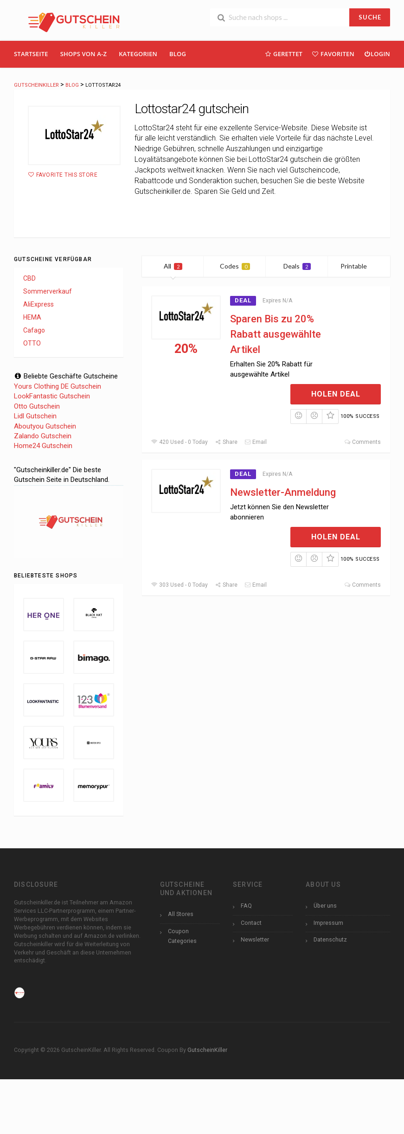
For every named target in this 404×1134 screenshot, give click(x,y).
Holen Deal (335, 394)
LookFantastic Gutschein (52, 396)
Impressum (328, 922)
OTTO (32, 343)
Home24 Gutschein (43, 446)
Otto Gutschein (37, 406)
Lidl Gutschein (35, 416)
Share (226, 442)
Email (255, 442)
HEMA (32, 317)
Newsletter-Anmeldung (283, 492)
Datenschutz (330, 939)
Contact (251, 922)
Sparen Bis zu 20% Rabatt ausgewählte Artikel (275, 334)
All (173, 266)
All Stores (180, 913)
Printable (359, 266)
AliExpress (38, 304)
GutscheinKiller (207, 1049)
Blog (177, 54)
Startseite (31, 54)
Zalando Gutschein (42, 436)
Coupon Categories (182, 936)
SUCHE (370, 17)
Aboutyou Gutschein (45, 426)
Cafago (34, 330)
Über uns (325, 905)
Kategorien (138, 54)
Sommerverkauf (47, 291)
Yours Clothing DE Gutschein (57, 386)
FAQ (246, 905)
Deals (297, 266)
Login (377, 53)
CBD (29, 278)
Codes (235, 266)
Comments (362, 442)
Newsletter (255, 939)
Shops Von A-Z (83, 54)
